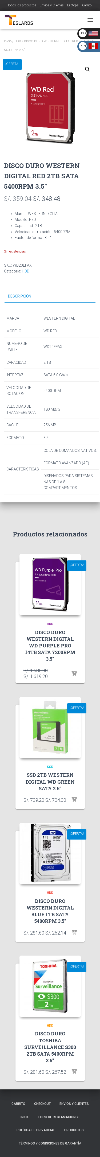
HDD (17, 41)
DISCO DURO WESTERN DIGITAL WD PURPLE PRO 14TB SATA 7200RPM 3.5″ (50, 645)
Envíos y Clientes (52, 5)
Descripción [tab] (19, 296)
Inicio (7, 41)
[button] (87, 69)
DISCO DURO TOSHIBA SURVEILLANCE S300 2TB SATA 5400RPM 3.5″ (50, 1047)
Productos (74, 1130)
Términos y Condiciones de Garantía (50, 1143)
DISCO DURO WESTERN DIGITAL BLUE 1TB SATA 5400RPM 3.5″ (50, 911)
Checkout (42, 1104)
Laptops (73, 5)
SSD (50, 767)
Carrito (86, 5)
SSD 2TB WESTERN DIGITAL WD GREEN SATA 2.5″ (50, 781)
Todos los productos (21, 5)
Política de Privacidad (36, 1130)
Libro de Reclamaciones (58, 1117)
